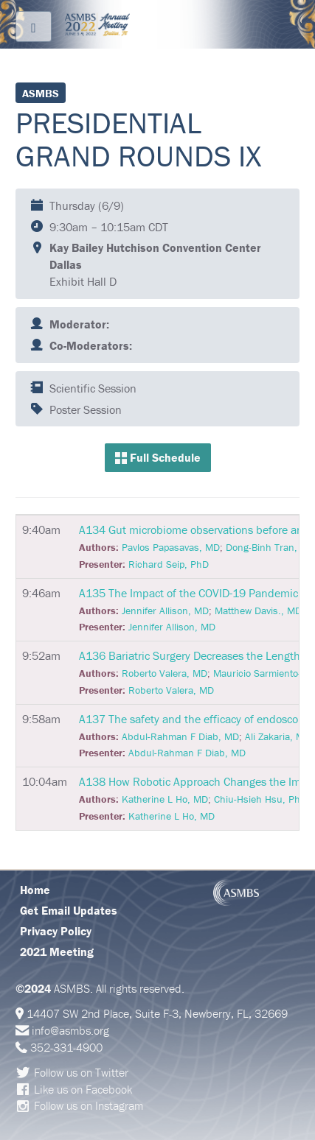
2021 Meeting (57, 951)
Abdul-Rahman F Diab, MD (180, 736)
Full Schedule (158, 457)
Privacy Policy (55, 930)
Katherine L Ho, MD (165, 799)
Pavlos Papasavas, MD (171, 547)
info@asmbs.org (70, 1030)
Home (35, 889)
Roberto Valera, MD (164, 673)
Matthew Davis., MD (258, 610)
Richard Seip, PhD (168, 564)
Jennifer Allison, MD (165, 610)
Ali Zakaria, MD (278, 736)
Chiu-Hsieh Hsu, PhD (260, 799)
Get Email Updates (68, 910)
